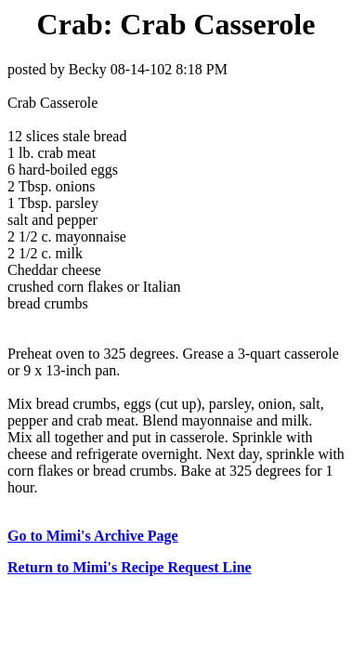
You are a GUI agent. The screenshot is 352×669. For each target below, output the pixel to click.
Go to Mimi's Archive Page (92, 536)
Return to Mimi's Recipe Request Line (129, 567)
